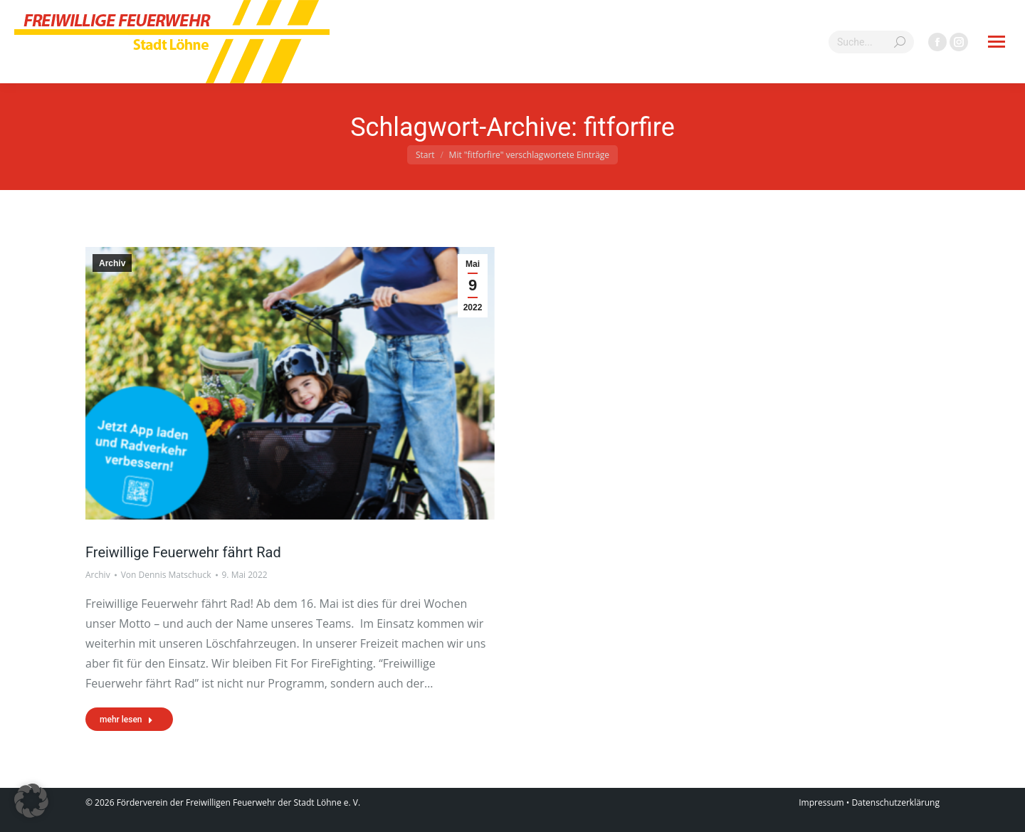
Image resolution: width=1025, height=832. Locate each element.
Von (166, 575)
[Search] (871, 42)
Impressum (821, 802)
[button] (31, 800)
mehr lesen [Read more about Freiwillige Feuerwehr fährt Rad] (126, 720)
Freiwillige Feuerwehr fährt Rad (183, 552)
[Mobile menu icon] (996, 42)
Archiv (112, 263)
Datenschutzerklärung (895, 802)
